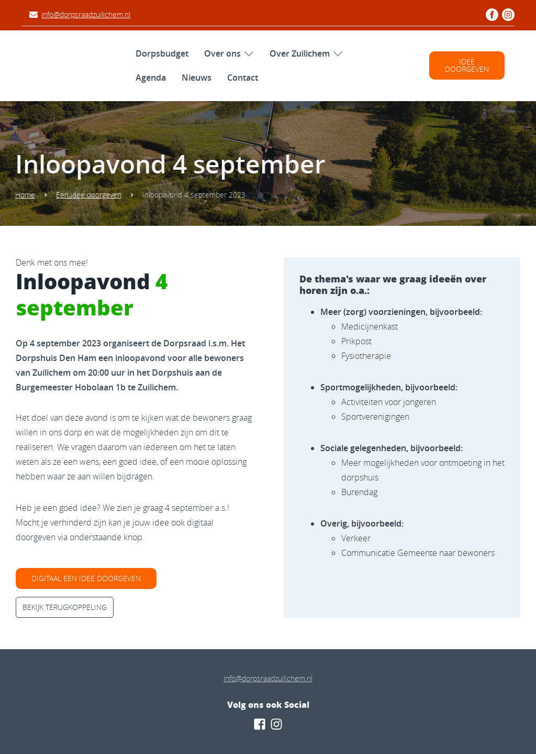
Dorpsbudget (162, 53)
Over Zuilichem (300, 53)
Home (21, 195)
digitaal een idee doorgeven (86, 578)
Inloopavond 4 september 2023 (190, 195)
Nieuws (196, 77)
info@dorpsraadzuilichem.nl (85, 14)
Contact (242, 77)
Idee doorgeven (467, 65)
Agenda (151, 77)
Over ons (222, 53)
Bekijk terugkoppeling (65, 607)
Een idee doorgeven (85, 195)
